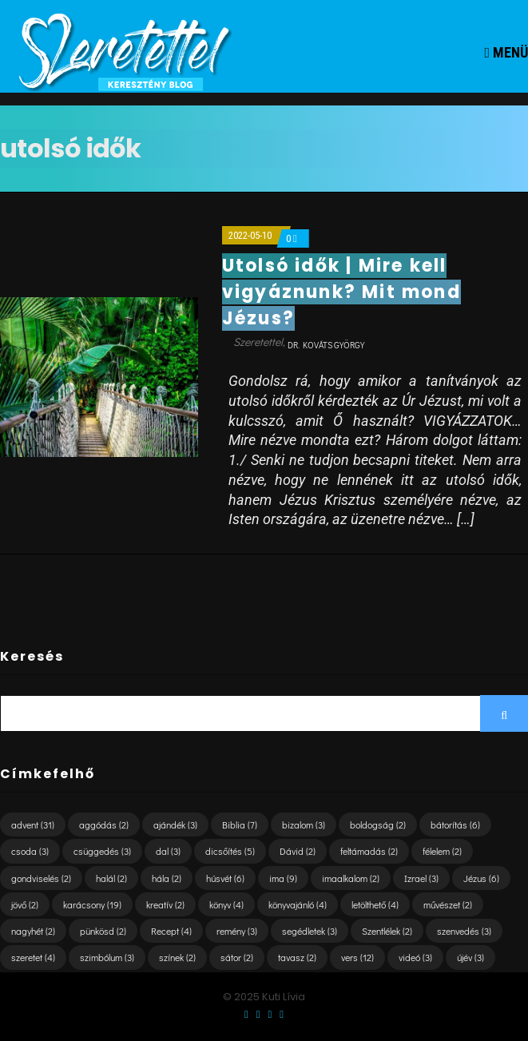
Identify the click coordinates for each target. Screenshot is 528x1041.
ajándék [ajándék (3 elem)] (175, 824)
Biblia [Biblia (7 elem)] (239, 824)
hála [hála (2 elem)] (166, 878)
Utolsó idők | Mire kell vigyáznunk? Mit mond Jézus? (341, 292)
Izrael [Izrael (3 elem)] (421, 878)
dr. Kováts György (326, 345)
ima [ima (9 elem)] (283, 878)
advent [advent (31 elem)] (32, 824)
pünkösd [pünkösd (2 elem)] (103, 930)
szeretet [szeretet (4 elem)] (33, 957)
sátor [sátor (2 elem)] (236, 957)
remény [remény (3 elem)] (236, 930)
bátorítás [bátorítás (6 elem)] (455, 824)
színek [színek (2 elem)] (177, 957)
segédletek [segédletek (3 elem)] (309, 930)
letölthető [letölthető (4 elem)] (375, 904)
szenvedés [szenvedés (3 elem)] (464, 930)
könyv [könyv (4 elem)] (226, 904)
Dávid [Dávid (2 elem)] (298, 850)
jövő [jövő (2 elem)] (24, 904)
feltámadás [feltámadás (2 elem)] (369, 850)
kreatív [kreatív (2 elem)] (165, 904)
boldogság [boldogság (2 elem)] (378, 824)
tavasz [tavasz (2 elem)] (297, 957)
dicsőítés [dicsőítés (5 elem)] (230, 850)
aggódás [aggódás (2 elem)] (104, 824)
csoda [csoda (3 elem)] (30, 850)
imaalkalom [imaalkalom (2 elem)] (350, 878)
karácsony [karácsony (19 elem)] (92, 904)
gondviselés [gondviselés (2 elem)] (41, 878)
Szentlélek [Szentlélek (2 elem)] (387, 930)
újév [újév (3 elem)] (470, 957)
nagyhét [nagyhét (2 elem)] (33, 930)
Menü (506, 52)
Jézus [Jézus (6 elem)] (481, 878)
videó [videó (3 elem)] (415, 957)
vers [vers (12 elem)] (357, 957)
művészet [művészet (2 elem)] (447, 904)
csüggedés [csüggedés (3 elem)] (102, 850)
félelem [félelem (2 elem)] (442, 850)
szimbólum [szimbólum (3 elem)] (107, 957)
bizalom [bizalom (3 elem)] (303, 824)
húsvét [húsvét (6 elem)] (225, 878)
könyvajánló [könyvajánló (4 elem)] (297, 904)
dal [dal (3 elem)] (168, 850)
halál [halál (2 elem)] (111, 878)
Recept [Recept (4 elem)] (171, 930)
